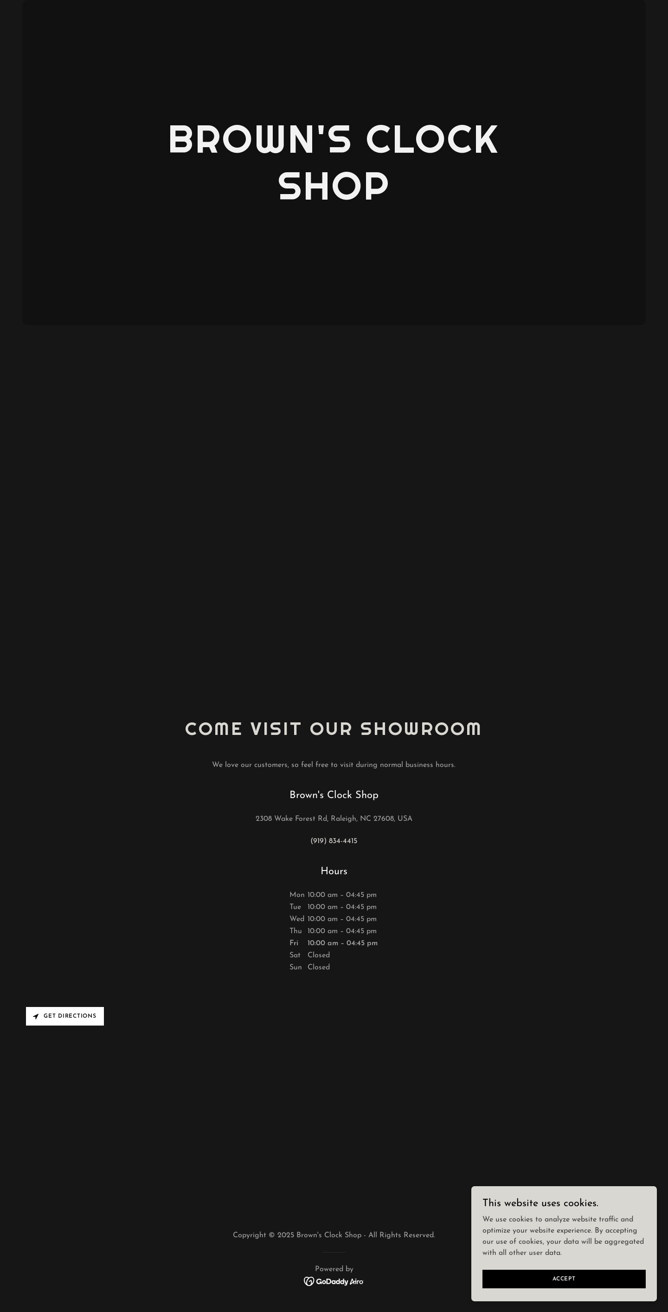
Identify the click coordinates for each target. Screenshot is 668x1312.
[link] (334, 1281)
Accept (564, 1278)
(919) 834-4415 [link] (333, 841)
